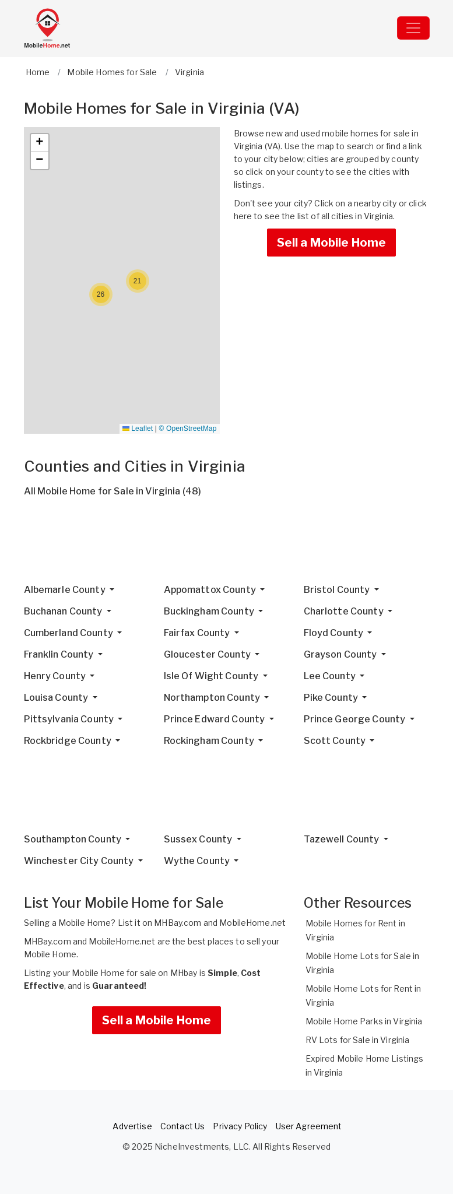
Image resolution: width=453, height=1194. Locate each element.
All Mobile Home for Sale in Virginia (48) (113, 491)
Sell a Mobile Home (332, 243)
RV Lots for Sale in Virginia (357, 1040)
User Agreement (309, 1126)
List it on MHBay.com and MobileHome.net (202, 923)
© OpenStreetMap (188, 428)
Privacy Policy (240, 1126)
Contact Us (182, 1126)
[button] (137, 281)
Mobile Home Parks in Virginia (364, 1021)
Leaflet (137, 428)
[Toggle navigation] (413, 28)
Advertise (132, 1126)
